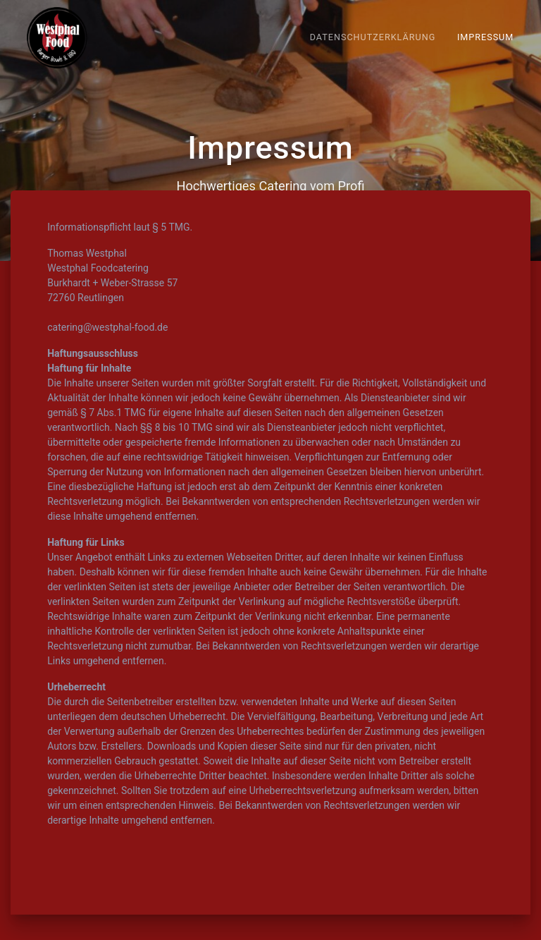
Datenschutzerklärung (373, 37)
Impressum (485, 37)
